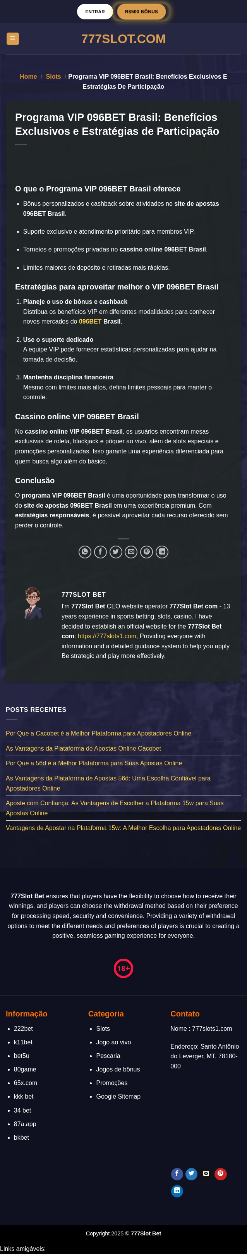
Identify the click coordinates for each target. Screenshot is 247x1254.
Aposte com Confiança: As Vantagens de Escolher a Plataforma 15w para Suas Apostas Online (115, 808)
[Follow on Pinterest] (220, 1174)
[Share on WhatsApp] (85, 552)
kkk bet (24, 1096)
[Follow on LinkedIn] (177, 1191)
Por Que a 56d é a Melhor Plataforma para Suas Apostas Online (94, 763)
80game (25, 1069)
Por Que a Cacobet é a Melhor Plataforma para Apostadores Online (98, 733)
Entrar (95, 11)
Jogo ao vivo (113, 1042)
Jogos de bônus (118, 1069)
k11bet (23, 1042)
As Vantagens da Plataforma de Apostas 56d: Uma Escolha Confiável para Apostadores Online (108, 783)
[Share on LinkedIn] (162, 552)
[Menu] (13, 39)
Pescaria (108, 1055)
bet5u (21, 1055)
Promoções (111, 1083)
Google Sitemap (118, 1096)
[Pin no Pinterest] (146, 552)
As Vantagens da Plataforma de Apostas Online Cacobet (83, 748)
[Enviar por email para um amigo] (131, 552)
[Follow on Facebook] (177, 1174)
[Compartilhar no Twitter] (116, 552)
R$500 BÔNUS (141, 11)
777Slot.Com (123, 39)
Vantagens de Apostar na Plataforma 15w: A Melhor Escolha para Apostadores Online (123, 828)
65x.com (25, 1083)
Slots (53, 76)
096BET (90, 321)
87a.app (25, 1124)
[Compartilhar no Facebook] (100, 552)
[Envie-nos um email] (206, 1174)
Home (28, 76)
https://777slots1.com (107, 636)
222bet (23, 1028)
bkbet (21, 1137)
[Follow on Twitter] (191, 1174)
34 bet (22, 1110)
